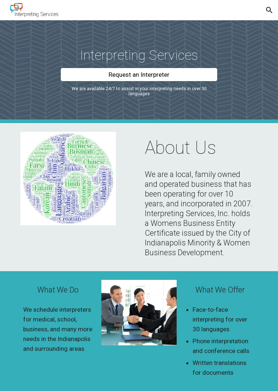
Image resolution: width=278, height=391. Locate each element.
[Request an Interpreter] (138, 74)
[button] (269, 10)
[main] (139, 55)
